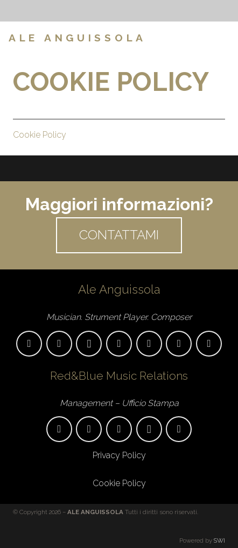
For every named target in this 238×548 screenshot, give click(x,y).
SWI (219, 540)
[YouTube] (119, 344)
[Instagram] (223, 37)
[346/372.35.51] (89, 429)
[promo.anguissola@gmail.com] (59, 429)
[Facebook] (205, 37)
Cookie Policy (39, 135)
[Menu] (171, 37)
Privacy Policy (119, 455)
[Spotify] (209, 344)
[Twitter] (179, 429)
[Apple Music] (149, 344)
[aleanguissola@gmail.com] (29, 344)
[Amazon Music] (179, 344)
